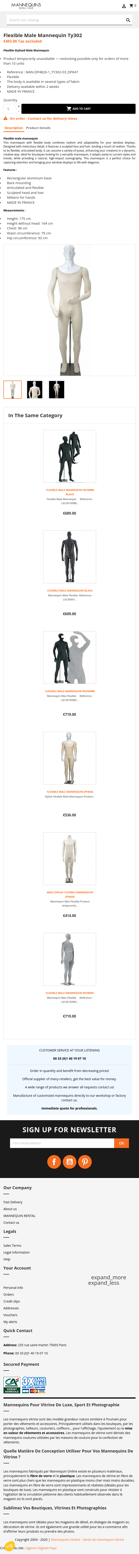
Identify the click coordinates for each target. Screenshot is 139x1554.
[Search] (69, 20)
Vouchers (10, 1315)
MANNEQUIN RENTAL (19, 1216)
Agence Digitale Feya (41, 1548)
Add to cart (78, 109)
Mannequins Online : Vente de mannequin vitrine (87, 1539)
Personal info (13, 1287)
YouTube (69, 1162)
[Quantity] (9, 109)
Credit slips (11, 1301)
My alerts (10, 1322)
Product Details (38, 128)
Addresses (11, 1308)
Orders (8, 1294)
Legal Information (16, 1252)
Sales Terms (12, 1245)
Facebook (54, 1162)
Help (6, 1259)
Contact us (11, 1222)
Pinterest (85, 1162)
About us (10, 1209)
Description (14, 128)
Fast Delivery (12, 1202)
